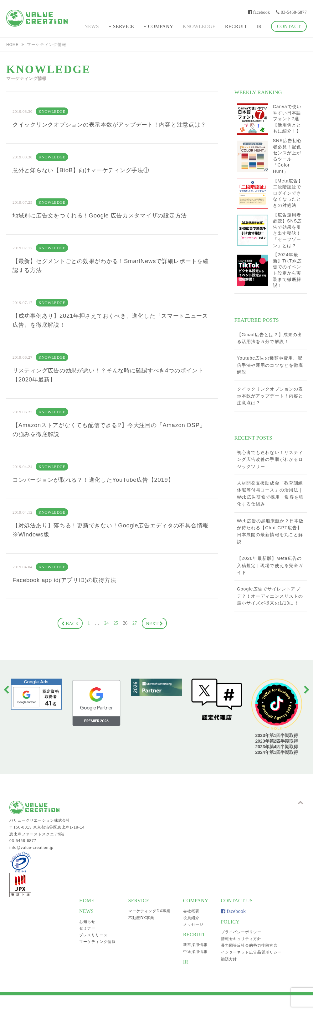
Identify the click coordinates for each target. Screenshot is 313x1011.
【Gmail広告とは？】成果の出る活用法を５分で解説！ (269, 338)
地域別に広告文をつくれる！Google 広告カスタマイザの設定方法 (109, 227)
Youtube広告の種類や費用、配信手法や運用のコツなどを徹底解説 (270, 365)
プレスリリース (93, 950)
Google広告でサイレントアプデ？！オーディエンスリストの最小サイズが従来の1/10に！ (270, 595)
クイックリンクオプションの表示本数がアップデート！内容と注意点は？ (110, 130)
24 (106, 644)
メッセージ (193, 940)
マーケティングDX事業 (149, 926)
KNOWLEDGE (199, 26)
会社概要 (191, 926)
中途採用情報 (195, 967)
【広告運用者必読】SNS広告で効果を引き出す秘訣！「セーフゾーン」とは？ (287, 230)
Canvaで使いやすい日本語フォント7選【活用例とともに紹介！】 (287, 118)
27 (134, 644)
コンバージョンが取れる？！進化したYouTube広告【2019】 (102, 498)
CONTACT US (237, 916)
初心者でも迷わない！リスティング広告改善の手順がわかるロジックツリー (270, 459)
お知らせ (87, 937)
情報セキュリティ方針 (241, 954)
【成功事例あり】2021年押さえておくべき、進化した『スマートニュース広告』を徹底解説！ (108, 334)
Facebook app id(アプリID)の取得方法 (69, 601)
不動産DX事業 (141, 933)
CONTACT (289, 26)
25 (116, 644)
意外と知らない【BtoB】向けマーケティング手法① (88, 181)
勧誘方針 (229, 974)
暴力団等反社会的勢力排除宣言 (249, 961)
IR (259, 26)
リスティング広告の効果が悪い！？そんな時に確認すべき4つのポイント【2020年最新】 (109, 391)
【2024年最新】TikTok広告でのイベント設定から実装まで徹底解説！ (287, 270)
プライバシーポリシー (241, 947)
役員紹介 (191, 933)
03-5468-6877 (291, 12)
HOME (13, 44)
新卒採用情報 (195, 960)
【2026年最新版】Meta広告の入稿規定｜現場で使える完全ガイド (270, 565)
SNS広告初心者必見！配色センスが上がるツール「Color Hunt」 (287, 156)
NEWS (91, 26)
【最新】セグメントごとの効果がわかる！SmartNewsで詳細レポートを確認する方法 (108, 278)
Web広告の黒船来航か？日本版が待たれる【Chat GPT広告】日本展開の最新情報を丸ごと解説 (270, 531)
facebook (259, 12)
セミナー (87, 944)
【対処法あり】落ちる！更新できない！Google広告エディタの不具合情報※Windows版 (108, 549)
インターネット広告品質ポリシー (251, 968)
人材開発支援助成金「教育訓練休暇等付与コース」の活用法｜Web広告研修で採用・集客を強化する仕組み (270, 493)
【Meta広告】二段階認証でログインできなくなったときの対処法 (288, 193)
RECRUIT (236, 26)
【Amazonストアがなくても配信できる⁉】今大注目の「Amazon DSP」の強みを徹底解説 (108, 447)
